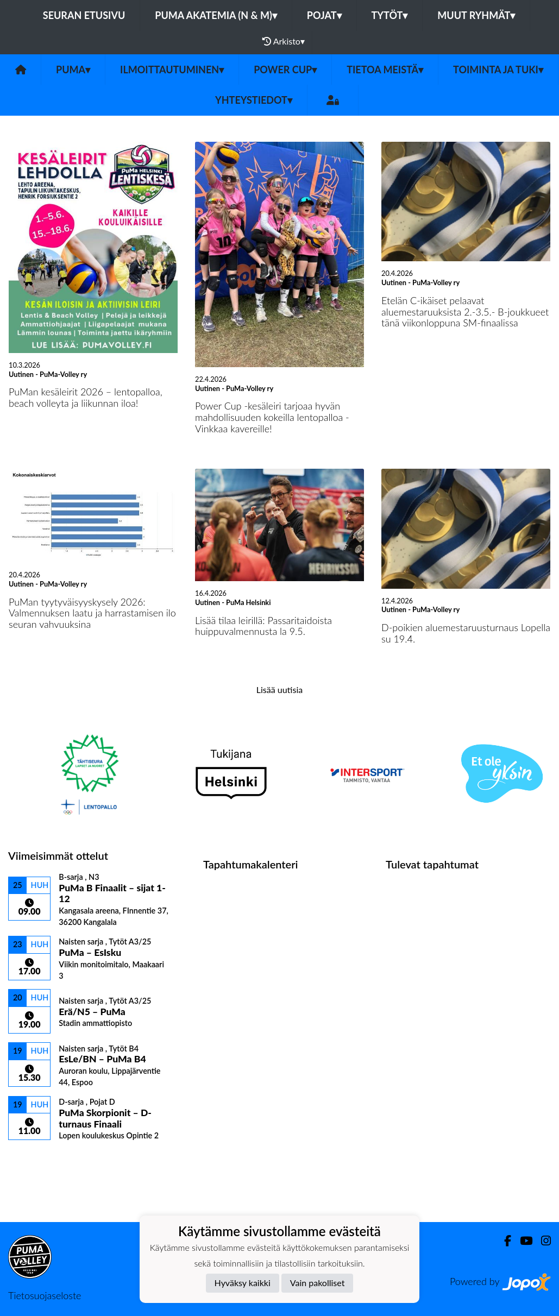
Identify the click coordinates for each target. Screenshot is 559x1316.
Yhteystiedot (253, 100)
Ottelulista (35, 1159)
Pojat (324, 15)
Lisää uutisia (279, 689)
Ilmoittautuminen (172, 69)
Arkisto (283, 41)
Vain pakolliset (317, 1282)
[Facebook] (503, 1240)
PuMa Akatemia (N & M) (216, 15)
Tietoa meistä (385, 69)
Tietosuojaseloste (44, 1295)
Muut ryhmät (476, 15)
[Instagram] (541, 1240)
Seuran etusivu (84, 15)
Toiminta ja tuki (498, 69)
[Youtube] (521, 1240)
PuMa (73, 69)
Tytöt (390, 15)
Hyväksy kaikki (243, 1282)
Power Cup (285, 69)
